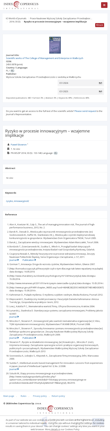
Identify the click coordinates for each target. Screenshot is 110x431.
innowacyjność (21, 201)
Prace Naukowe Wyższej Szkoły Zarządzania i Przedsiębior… (61, 18)
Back (99, 24)
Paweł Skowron (19, 144)
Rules (23, 395)
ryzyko (9, 201)
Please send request (85, 111)
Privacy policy (40, 395)
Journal (14, 259)
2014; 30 (14, 21)
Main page (8, 395)
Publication (29, 259)
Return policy (58, 395)
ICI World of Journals (16, 18)
